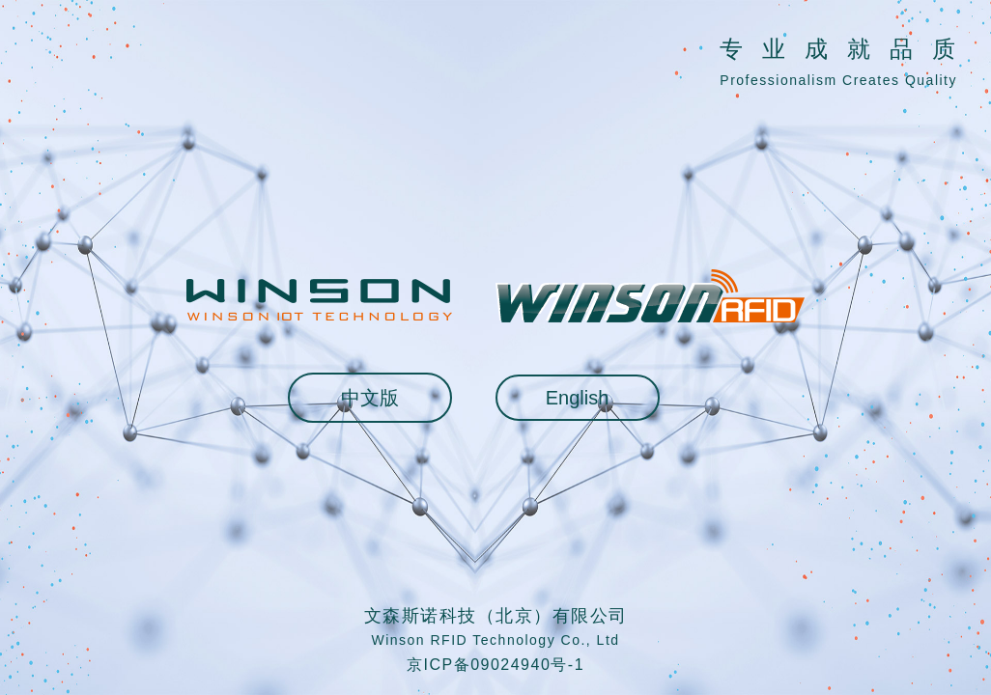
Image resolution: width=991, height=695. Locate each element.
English (577, 397)
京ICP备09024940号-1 (495, 664)
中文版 (370, 397)
